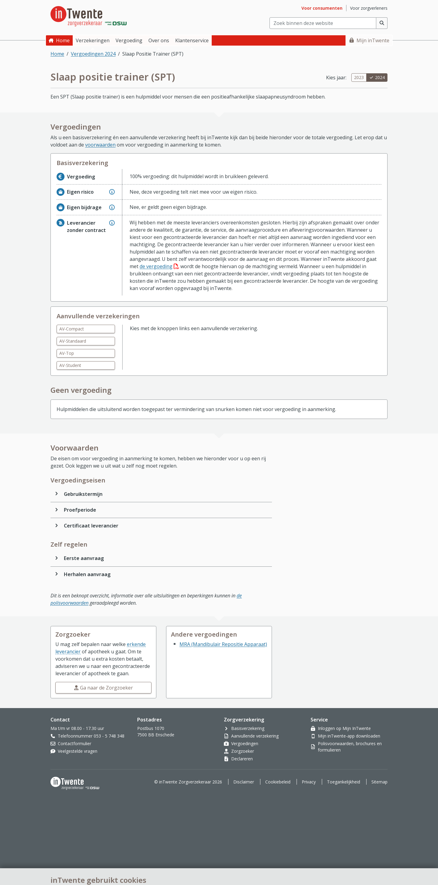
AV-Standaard (72, 341)
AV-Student (70, 365)
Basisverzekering (247, 728)
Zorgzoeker (242, 751)
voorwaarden (100, 144)
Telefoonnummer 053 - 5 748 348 (91, 736)
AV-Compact (71, 329)
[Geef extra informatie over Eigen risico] (112, 191)
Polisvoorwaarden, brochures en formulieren (350, 747)
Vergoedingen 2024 (93, 53)
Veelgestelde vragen (77, 751)
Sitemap (379, 782)
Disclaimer (243, 782)
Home (63, 40)
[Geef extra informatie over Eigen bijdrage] (112, 207)
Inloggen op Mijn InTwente (344, 728)
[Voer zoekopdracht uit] (382, 23)
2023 (359, 77)
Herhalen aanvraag (87, 574)
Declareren (242, 759)
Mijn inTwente (372, 40)
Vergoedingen (244, 743)
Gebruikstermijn (83, 494)
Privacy (309, 782)
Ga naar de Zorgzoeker (106, 687)
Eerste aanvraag (84, 558)
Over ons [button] (158, 40)
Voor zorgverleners (369, 8)
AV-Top (66, 353)
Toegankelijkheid (343, 782)
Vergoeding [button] (129, 40)
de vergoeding (159, 266)
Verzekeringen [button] (92, 40)
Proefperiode (80, 509)
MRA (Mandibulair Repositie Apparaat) (223, 644)
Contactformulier (74, 743)
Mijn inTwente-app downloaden (349, 736)
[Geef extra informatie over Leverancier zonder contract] (112, 222)
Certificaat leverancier (91, 525)
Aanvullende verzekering (255, 736)
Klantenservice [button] (192, 40)
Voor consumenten (321, 8)
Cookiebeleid (277, 782)
